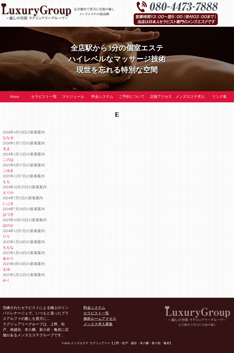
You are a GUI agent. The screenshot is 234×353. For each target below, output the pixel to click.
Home (14, 96)
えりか (8, 192)
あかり (8, 258)
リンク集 (219, 96)
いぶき (8, 203)
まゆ (6, 269)
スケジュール (73, 96)
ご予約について (131, 96)
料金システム (102, 96)
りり (6, 236)
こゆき (8, 171)
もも (6, 181)
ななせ (8, 138)
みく (6, 280)
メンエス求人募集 (98, 324)
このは (8, 160)
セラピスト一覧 (44, 96)
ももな (8, 247)
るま (6, 149)
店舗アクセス (161, 96)
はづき (8, 214)
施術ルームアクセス (99, 319)
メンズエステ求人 (190, 96)
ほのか (8, 225)
